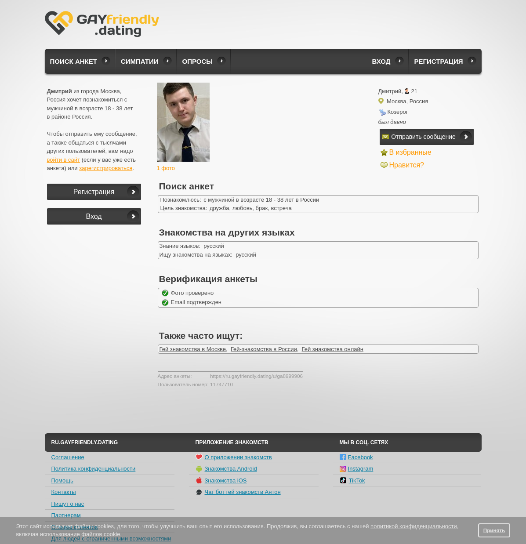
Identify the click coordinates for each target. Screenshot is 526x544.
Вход (381, 61)
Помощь (62, 480)
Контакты (63, 492)
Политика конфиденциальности (93, 468)
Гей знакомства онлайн (332, 349)
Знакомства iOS (221, 480)
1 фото (166, 168)
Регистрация (438, 61)
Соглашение (67, 457)
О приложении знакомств (234, 457)
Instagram (357, 468)
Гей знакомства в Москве (193, 349)
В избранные (410, 152)
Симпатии (140, 61)
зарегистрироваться (105, 168)
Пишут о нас (67, 503)
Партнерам (66, 515)
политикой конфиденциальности (413, 526)
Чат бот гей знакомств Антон (238, 492)
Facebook (356, 457)
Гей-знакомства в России (264, 349)
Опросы (197, 61)
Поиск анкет (73, 61)
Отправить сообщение (419, 136)
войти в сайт (63, 159)
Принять (494, 530)
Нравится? (406, 165)
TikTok (352, 480)
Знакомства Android (226, 468)
